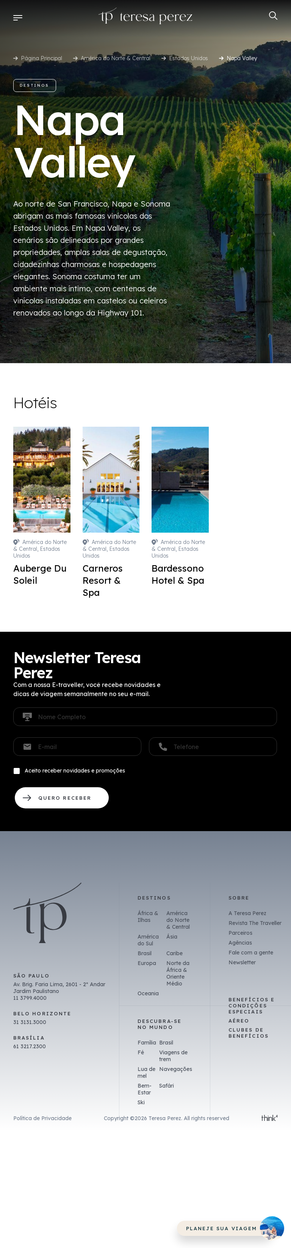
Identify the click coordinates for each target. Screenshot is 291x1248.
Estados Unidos (188, 58)
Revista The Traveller (255, 923)
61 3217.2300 (29, 1046)
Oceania (148, 993)
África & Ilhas (148, 916)
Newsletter (242, 962)
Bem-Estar (145, 1089)
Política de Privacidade (42, 1118)
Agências (240, 942)
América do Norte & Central (115, 58)
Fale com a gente (250, 952)
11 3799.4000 (30, 998)
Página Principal (41, 58)
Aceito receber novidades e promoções (75, 770)
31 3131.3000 (29, 1022)
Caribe (174, 953)
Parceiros (240, 932)
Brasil (145, 953)
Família (147, 1042)
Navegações (175, 1069)
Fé (141, 1052)
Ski (141, 1102)
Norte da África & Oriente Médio (177, 973)
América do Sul (148, 940)
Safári (166, 1085)
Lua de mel (146, 1072)
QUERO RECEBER (61, 798)
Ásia (171, 936)
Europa (147, 963)
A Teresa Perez (247, 913)
